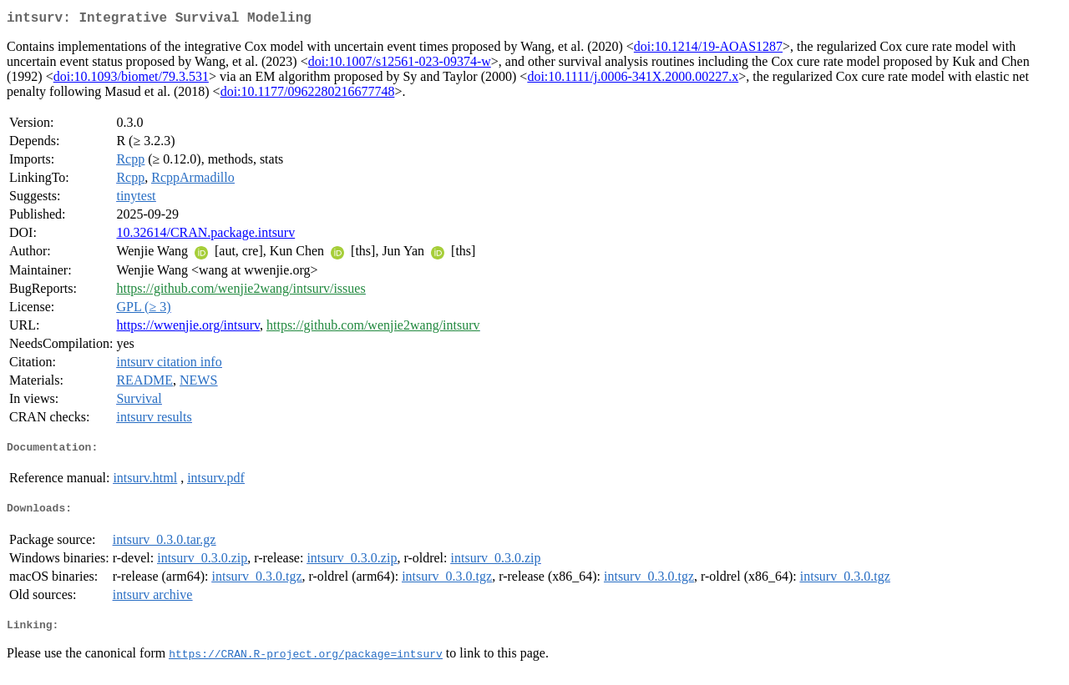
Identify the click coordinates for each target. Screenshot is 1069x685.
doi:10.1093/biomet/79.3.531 (131, 80)
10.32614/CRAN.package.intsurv (205, 236)
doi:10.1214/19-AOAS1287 (708, 50)
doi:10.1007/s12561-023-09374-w (399, 65)
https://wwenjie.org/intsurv (188, 328)
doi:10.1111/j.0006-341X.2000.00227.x (632, 80)
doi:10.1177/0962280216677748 (307, 95)
